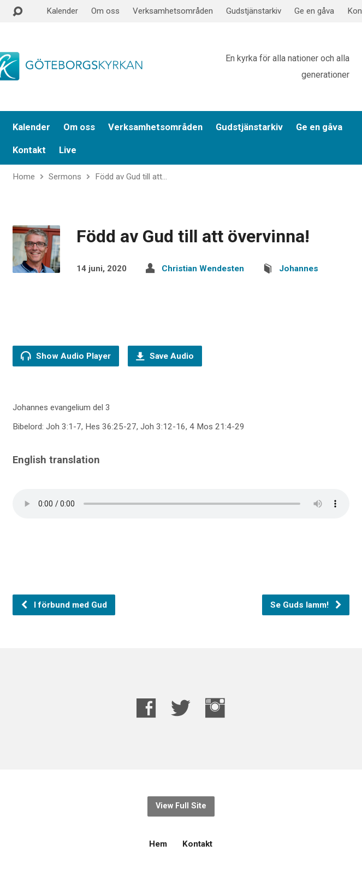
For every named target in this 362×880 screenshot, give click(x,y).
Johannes (298, 268)
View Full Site (181, 806)
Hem (158, 844)
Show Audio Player (66, 356)
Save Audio (165, 356)
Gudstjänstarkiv (253, 11)
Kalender (62, 11)
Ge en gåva (314, 11)
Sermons (65, 177)
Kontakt (29, 150)
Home (24, 177)
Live (67, 150)
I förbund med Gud (63, 605)
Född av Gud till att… (131, 177)
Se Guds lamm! (306, 605)
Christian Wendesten (203, 268)
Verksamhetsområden (173, 11)
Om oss (105, 11)
